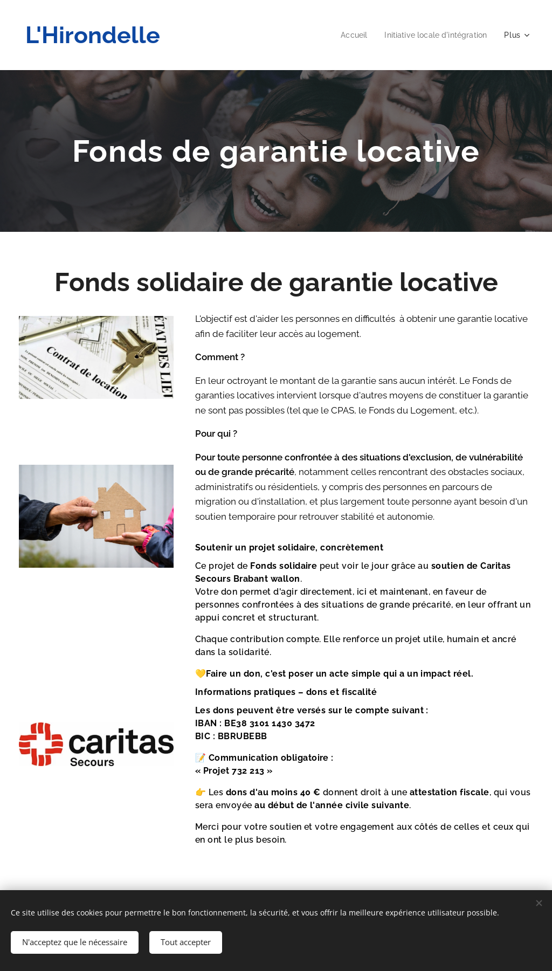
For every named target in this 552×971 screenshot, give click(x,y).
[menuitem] (347, 35)
